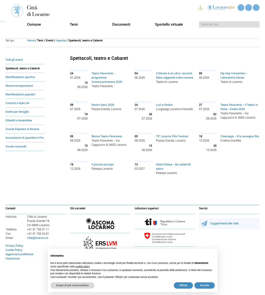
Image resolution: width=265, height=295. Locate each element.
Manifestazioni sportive (20, 77)
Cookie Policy (13, 250)
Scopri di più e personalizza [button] (72, 285)
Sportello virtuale (169, 24)
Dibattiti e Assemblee (18, 120)
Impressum (12, 258)
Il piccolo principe (103, 164)
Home (31, 40)
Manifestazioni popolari (20, 94)
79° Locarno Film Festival (172, 136)
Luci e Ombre (164, 105)
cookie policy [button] (82, 266)
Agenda (61, 40)
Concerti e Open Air (17, 103)
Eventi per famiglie (17, 111)
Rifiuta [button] (183, 285)
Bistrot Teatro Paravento (107, 136)
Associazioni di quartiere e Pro (24, 137)
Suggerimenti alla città (219, 223)
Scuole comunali (15, 146)
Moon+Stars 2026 (103, 105)
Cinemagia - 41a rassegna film (239, 136)
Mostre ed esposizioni (19, 85)
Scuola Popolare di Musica (22, 129)
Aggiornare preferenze (19, 254)
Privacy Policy (14, 245)
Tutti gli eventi (14, 59)
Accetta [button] (204, 285)
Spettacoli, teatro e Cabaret (22, 68)
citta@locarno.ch (37, 238)
